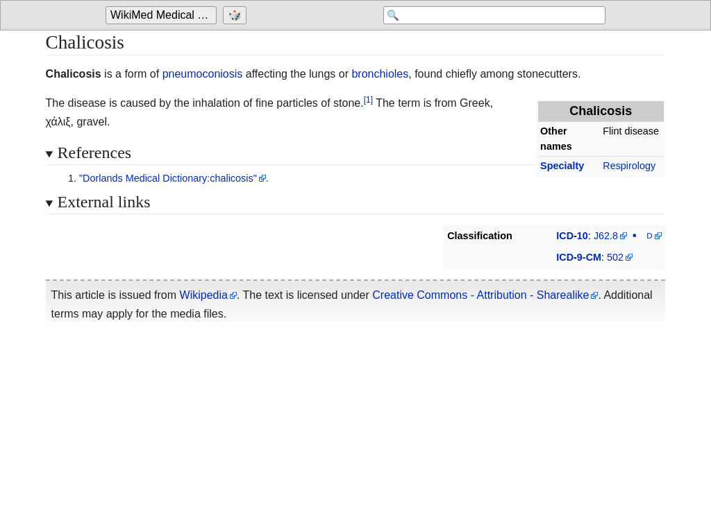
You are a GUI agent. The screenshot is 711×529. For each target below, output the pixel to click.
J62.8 (606, 235)
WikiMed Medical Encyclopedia (163, 15)
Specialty (562, 165)
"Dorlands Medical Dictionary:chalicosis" (168, 178)
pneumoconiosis (202, 74)
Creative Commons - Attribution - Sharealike (480, 295)
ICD (565, 235)
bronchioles (379, 74)
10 (582, 235)
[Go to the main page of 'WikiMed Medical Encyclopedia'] (163, 15)
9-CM (589, 257)
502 (615, 257)
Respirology (629, 165)
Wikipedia (204, 295)
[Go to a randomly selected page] (236, 15)
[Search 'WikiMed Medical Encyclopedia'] (494, 15)
